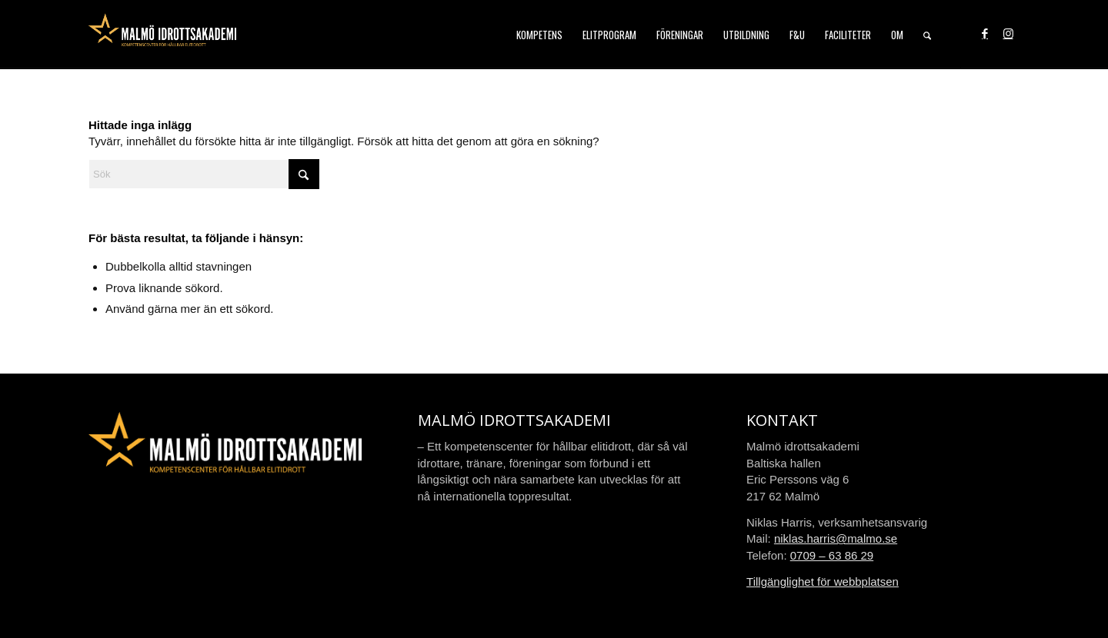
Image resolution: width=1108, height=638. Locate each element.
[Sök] (927, 34)
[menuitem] (539, 34)
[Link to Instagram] (1008, 33)
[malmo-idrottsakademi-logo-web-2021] (162, 34)
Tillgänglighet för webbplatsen (822, 581)
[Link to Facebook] (984, 33)
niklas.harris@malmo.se (835, 538)
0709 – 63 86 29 (831, 555)
